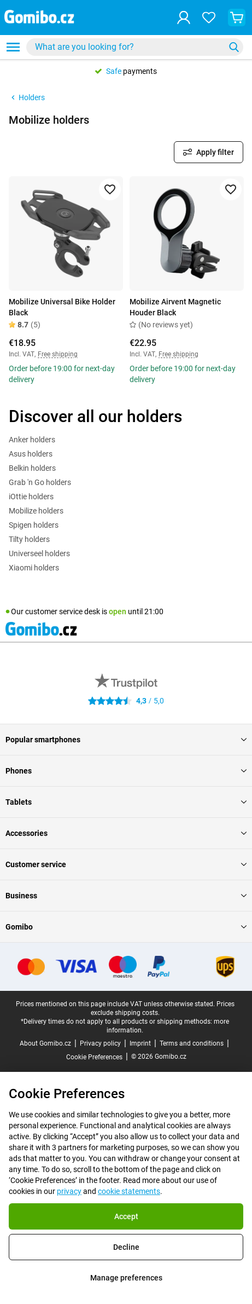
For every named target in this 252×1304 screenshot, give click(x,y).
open (117, 611)
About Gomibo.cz (45, 1043)
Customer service (126, 864)
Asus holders (30, 453)
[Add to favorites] (110, 189)
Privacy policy (100, 1043)
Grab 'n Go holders (40, 482)
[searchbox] (128, 47)
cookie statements (129, 1191)
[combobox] (134, 47)
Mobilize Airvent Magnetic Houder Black (175, 307)
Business (126, 895)
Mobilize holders (36, 510)
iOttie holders (31, 496)
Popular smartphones (126, 739)
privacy (69, 1191)
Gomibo (126, 926)
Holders (27, 97)
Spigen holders (33, 525)
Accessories (126, 833)
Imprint (140, 1043)
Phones (126, 770)
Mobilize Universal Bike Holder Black (62, 307)
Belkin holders (32, 468)
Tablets (126, 802)
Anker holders (32, 439)
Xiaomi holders (34, 567)
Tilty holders (29, 539)
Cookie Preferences (94, 1057)
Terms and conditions (192, 1043)
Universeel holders (39, 553)
